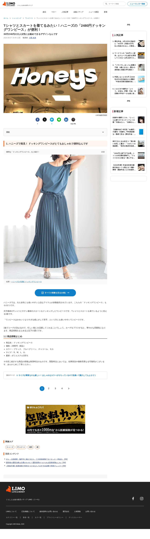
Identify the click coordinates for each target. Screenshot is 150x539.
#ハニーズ (10, 447)
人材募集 (77, 511)
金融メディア (78, 12)
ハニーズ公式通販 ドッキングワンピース (26, 282)
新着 (105, 12)
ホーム (6, 18)
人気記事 (65, 12)
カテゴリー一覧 (12, 517)
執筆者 (29, 38)
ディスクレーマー (75, 517)
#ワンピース (21, 447)
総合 (44, 12)
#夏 (37, 447)
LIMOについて (11, 511)
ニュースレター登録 (137, 4)
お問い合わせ (90, 511)
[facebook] (133, 498)
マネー (53, 12)
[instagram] (141, 498)
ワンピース (29, 18)
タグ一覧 (38, 517)
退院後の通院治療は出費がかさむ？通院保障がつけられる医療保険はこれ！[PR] (36, 462)
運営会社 (66, 511)
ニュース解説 (94, 12)
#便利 (30, 447)
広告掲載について (28, 511)
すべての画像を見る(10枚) (55, 293)
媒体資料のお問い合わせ (49, 511)
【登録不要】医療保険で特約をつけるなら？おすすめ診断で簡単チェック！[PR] (36, 466)
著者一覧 (26, 517)
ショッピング (16, 18)
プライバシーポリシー (55, 517)
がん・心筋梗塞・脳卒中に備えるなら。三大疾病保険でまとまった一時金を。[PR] (37, 459)
